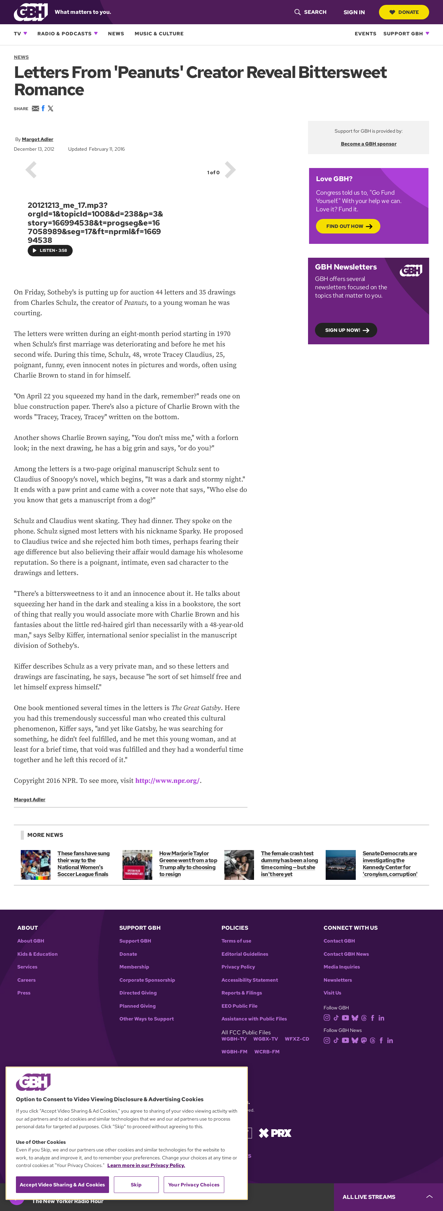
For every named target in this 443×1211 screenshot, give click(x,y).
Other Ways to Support (146, 1019)
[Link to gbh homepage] (31, 11)
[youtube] (347, 1017)
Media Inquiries (342, 967)
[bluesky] (356, 1017)
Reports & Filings (242, 993)
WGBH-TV (234, 1039)
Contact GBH (339, 941)
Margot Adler (37, 139)
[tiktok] (337, 1017)
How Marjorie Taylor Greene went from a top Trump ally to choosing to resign (188, 864)
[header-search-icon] (310, 12)
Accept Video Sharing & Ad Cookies (62, 1185)
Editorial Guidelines (245, 954)
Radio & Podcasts (64, 33)
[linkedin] (382, 1017)
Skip (136, 1185)
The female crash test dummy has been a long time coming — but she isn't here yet (289, 864)
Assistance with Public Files (254, 1019)
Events (366, 33)
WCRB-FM (267, 1052)
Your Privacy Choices (193, 1185)
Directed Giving (138, 993)
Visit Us (332, 993)
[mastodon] (365, 1039)
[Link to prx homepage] (275, 1132)
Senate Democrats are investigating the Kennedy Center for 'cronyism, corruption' (390, 864)
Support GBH (403, 33)
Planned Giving (137, 1006)
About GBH (30, 941)
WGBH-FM (234, 1052)
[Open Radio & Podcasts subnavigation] (96, 33)
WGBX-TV (265, 1039)
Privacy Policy (238, 967)
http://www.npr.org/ (167, 781)
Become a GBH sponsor (369, 144)
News (116, 33)
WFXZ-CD (297, 1039)
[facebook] (374, 1017)
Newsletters (338, 980)
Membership (134, 967)
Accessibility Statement (250, 980)
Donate (404, 12)
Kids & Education (37, 954)
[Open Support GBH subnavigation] (427, 33)
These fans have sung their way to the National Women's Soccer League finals (83, 864)
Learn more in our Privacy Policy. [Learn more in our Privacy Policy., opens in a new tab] (146, 1165)
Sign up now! (342, 330)
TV (17, 33)
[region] (127, 1133)
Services (27, 967)
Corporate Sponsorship (147, 980)
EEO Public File (239, 1006)
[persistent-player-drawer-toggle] (388, 1197)
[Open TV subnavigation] (25, 33)
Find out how (344, 226)
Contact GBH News (346, 954)
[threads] (365, 1017)
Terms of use (236, 941)
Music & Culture (159, 33)
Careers (26, 980)
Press (23, 993)
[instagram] (328, 1017)
